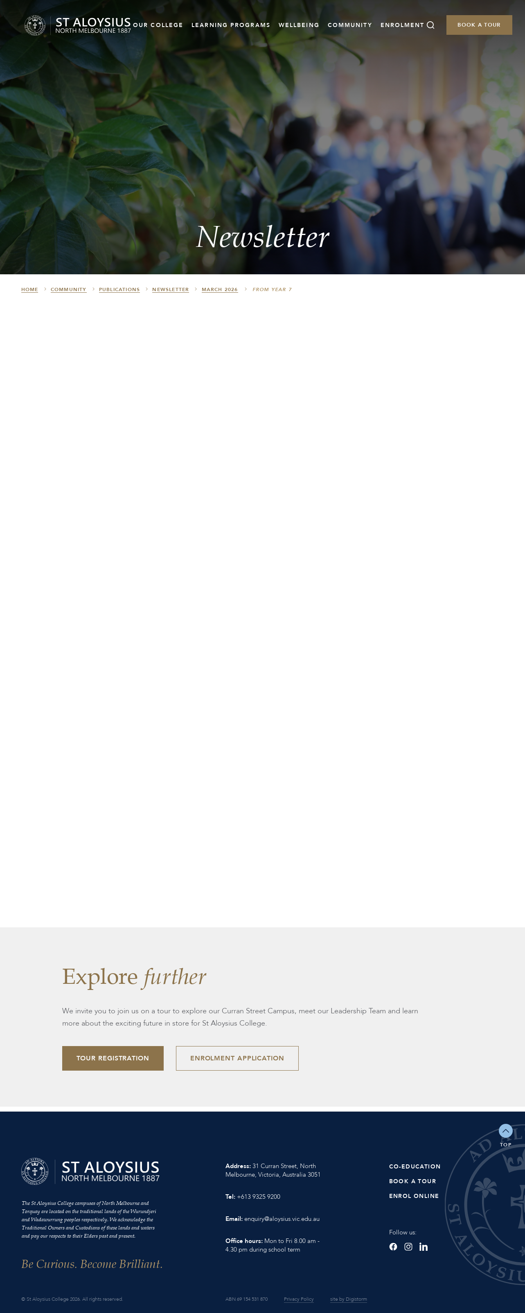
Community (350, 25)
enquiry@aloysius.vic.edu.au (282, 1219)
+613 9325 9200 (258, 1197)
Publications (119, 289)
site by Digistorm (348, 1299)
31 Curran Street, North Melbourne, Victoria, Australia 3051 (273, 1170)
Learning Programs (231, 25)
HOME (29, 289)
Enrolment (403, 25)
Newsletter (170, 289)
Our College (158, 25)
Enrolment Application (237, 1058)
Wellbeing (299, 25)
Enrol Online (414, 1196)
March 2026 (220, 289)
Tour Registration (113, 1058)
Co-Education (415, 1167)
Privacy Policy (299, 1299)
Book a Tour (478, 25)
